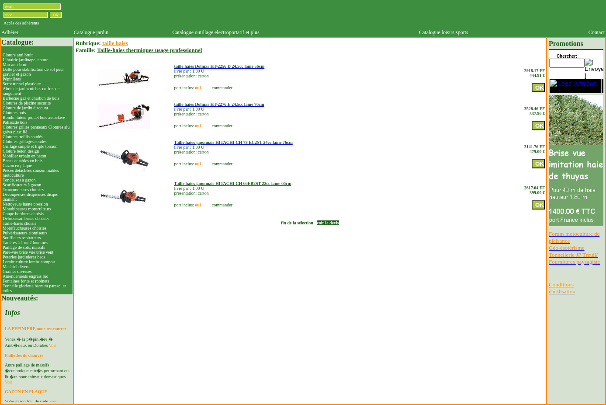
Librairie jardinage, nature (25, 59)
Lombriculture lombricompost (29, 261)
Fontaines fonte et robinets (26, 281)
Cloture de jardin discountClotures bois (25, 110)
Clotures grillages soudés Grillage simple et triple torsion (30, 144)
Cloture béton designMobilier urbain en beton (24, 153)
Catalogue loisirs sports (443, 32)
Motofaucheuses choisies (24, 228)
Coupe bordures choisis (23, 213)
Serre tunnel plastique (22, 83)
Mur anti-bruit (15, 64)
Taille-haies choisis (19, 223)
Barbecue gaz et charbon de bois (31, 98)
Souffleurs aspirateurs (22, 237)
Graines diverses (17, 271)
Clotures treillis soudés (23, 136)
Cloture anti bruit (18, 54)
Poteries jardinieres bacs (24, 257)
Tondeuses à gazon (19, 180)
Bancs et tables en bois (22, 160)
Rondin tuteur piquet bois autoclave (34, 117)
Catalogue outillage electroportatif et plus (215, 32)
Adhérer (9, 32)
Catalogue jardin (91, 32)
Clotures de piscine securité (27, 103)
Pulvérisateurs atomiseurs (25, 232)
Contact (597, 32)
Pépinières (12, 79)
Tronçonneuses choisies (23, 189)
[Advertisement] (338, 14)
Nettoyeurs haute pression (25, 204)
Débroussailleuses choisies (26, 218)
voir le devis (328, 222)
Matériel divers (16, 266)
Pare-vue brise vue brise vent (28, 252)
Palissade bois (15, 122)
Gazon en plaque (17, 165)
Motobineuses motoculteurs (27, 208)
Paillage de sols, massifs (24, 247)
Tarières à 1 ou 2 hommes (25, 242)
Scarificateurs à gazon (22, 184)
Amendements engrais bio (25, 276)
